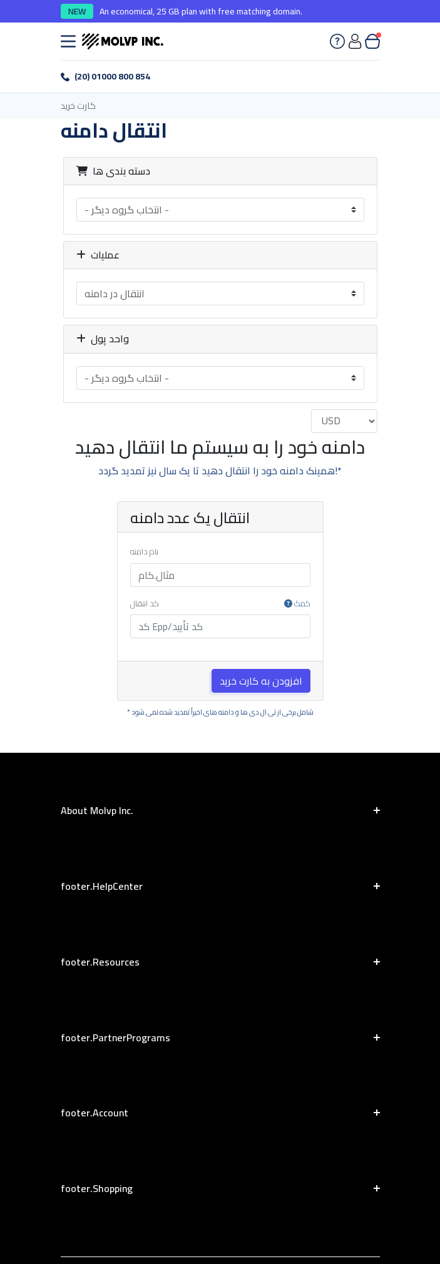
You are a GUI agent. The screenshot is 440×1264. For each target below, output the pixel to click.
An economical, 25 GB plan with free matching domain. (201, 11)
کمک (297, 604)
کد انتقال (220, 604)
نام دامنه (144, 552)
